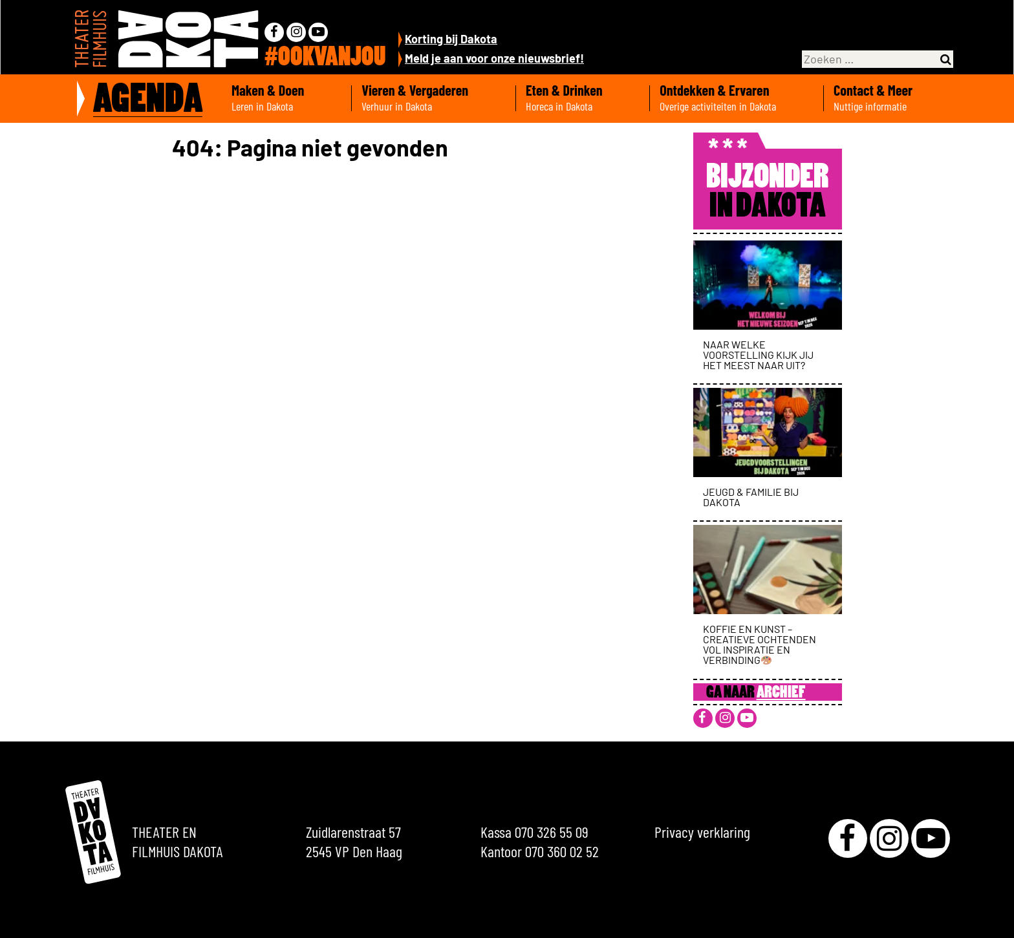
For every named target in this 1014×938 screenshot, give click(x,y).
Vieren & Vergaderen (433, 98)
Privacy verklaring (702, 831)
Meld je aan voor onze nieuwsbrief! (494, 58)
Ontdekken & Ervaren (737, 98)
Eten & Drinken (583, 98)
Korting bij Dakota (451, 39)
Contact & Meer (892, 98)
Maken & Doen (286, 98)
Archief (781, 693)
